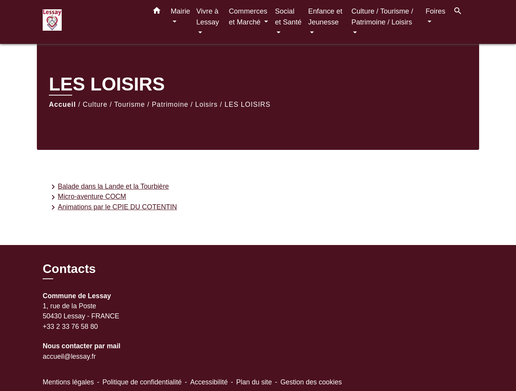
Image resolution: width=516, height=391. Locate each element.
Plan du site (254, 382)
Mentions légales (68, 382)
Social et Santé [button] (288, 16)
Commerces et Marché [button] (248, 16)
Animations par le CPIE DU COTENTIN (112, 207)
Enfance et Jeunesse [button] (325, 16)
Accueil (62, 104)
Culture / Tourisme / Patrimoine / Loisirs (150, 104)
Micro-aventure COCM (87, 197)
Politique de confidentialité (142, 382)
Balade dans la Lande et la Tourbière (108, 186)
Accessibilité (209, 382)
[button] (157, 12)
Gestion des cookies (311, 382)
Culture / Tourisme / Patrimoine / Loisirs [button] (382, 16)
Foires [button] (435, 11)
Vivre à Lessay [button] (207, 16)
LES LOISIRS (248, 104)
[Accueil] (91, 21)
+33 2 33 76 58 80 (70, 326)
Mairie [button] (180, 11)
